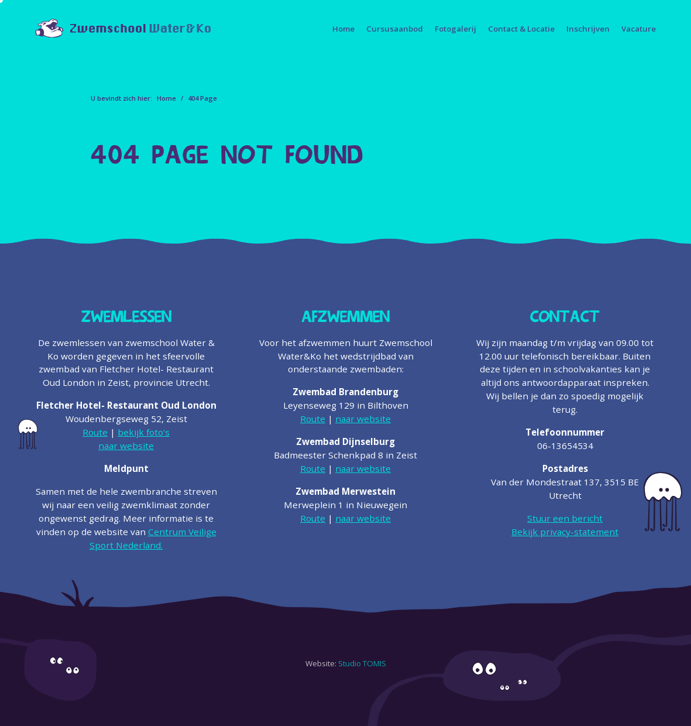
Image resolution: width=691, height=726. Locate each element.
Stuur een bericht (565, 518)
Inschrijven (588, 28)
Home (343, 28)
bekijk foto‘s (144, 432)
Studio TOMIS (362, 663)
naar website (126, 445)
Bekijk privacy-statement (564, 531)
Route (95, 432)
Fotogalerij (455, 28)
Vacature (638, 28)
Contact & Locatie (521, 28)
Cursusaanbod (394, 28)
